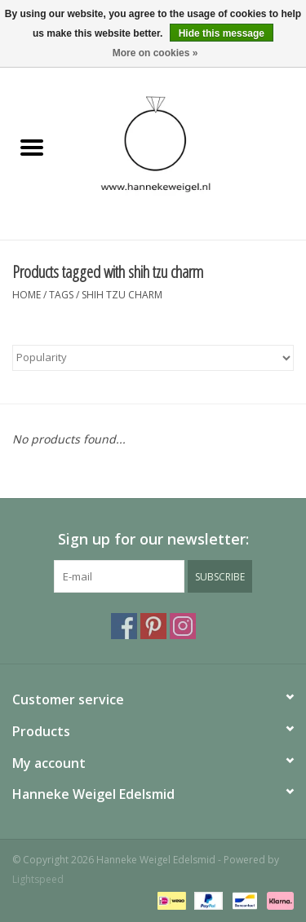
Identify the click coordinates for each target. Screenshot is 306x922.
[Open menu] (32, 146)
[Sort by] (153, 358)
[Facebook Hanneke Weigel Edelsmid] (124, 626)
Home (26, 295)
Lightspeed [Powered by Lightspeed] (38, 879)
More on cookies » (155, 53)
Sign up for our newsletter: (153, 539)
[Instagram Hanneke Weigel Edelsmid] (183, 626)
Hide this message (221, 33)
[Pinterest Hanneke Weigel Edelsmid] (153, 626)
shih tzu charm (122, 295)
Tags (61, 295)
